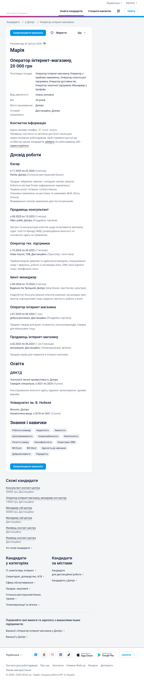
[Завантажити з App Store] (84, 655)
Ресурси (93, 665)
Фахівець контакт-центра (21, 527)
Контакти (58, 665)
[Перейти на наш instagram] (52, 655)
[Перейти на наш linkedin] (61, 655)
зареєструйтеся (19, 145)
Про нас (45, 665)
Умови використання (18, 670)
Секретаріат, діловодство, (25, 576)
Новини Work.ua (75, 665)
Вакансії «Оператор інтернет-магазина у (36, 630)
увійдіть (50, 141)
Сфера (21, 582)
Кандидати (65, 580)
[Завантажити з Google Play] (106, 655)
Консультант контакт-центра (23, 487)
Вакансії (17, 636)
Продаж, (19, 588)
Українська (14, 655)
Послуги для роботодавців (21, 665)
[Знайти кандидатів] (71, 11)
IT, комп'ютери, (21, 570)
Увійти (131, 11)
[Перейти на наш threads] (44, 655)
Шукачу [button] (129, 655)
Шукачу (132, 3)
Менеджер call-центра (19, 507)
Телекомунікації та (23, 604)
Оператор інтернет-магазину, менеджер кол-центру (36, 497)
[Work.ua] (16, 11)
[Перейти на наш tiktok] (69, 655)
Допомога (107, 665)
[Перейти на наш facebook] (36, 655)
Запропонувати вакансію (28, 32)
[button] (118, 11)
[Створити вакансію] (100, 11)
